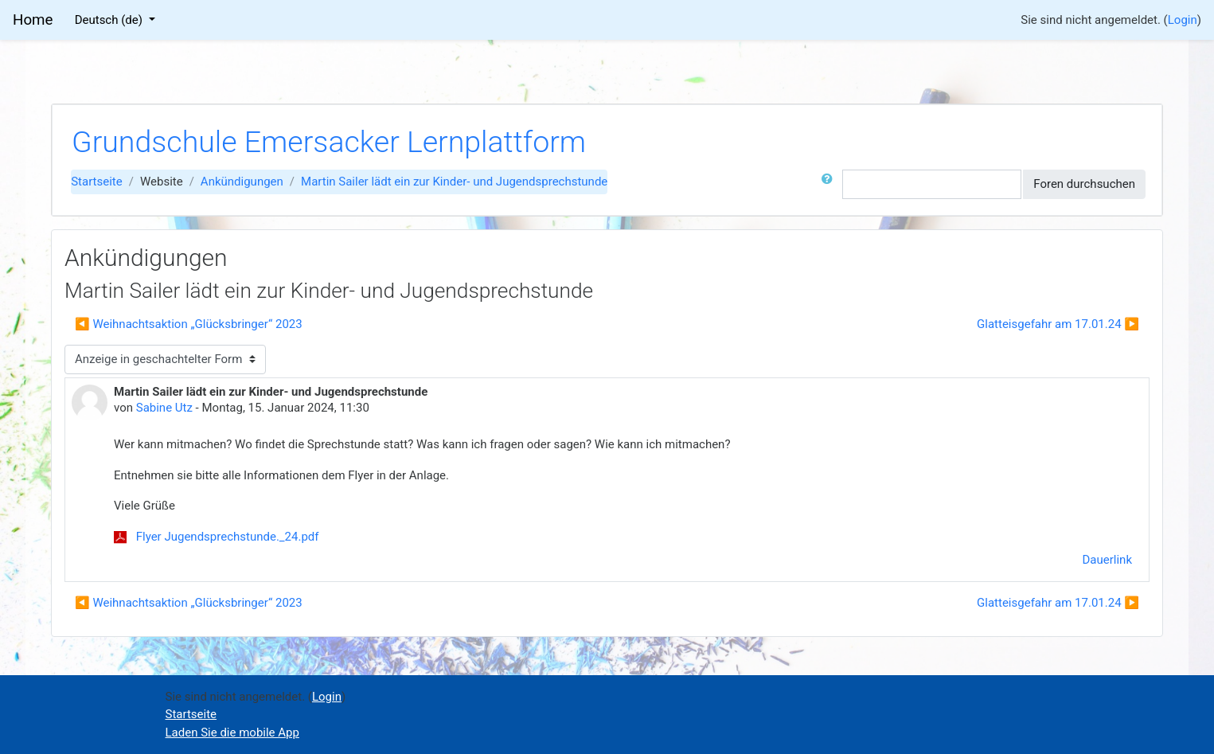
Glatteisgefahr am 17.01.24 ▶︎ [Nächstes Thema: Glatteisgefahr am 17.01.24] (1058, 324)
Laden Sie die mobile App (232, 732)
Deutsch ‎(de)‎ (110, 20)
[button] (830, 184)
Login (1182, 20)
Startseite (97, 181)
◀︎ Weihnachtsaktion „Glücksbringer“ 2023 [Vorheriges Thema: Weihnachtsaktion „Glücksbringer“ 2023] (189, 324)
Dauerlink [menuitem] (1108, 560)
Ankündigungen (242, 181)
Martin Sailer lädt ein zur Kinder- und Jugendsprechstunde (454, 181)
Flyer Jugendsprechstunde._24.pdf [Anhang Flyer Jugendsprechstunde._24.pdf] (216, 536)
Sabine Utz (164, 407)
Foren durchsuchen (1084, 184)
